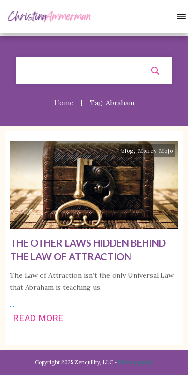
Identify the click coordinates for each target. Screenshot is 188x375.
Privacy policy (135, 362)
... (12, 304)
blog (127, 151)
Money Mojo (155, 151)
